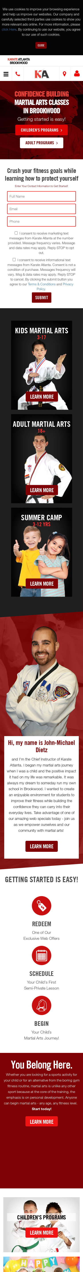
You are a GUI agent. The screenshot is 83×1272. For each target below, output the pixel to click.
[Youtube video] (41, 1154)
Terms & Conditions (42, 284)
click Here (9, 29)
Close (41, 45)
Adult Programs (41, 142)
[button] (42, 74)
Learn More (42, 396)
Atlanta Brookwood (19, 61)
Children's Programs (41, 130)
